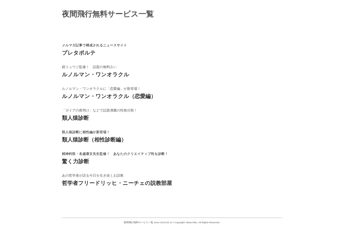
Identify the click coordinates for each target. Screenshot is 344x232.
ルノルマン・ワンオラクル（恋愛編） (109, 96)
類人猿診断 (75, 118)
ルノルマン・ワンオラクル (95, 74)
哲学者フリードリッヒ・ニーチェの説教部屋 (117, 183)
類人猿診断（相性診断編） (94, 140)
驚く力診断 (75, 161)
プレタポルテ (79, 53)
